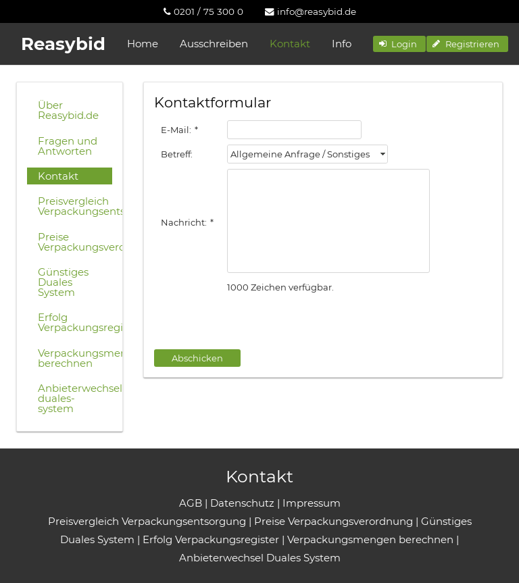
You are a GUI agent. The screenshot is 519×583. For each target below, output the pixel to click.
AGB (190, 503)
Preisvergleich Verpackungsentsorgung (75, 206)
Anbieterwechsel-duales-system (75, 398)
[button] (399, 44)
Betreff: (177, 154)
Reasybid (63, 44)
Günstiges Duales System (63, 282)
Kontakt (290, 43)
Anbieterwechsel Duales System (260, 557)
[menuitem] (203, 11)
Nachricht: (187, 222)
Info (341, 43)
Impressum (311, 503)
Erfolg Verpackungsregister (75, 322)
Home (142, 43)
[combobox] (307, 154)
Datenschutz (242, 503)
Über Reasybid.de (68, 110)
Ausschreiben (214, 43)
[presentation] (257, 322)
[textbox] (294, 129)
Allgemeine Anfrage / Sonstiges (300, 154)
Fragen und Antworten (67, 145)
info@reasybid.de (310, 11)
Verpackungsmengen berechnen (75, 358)
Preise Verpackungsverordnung (75, 241)
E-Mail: (179, 129)
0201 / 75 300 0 (203, 11)
